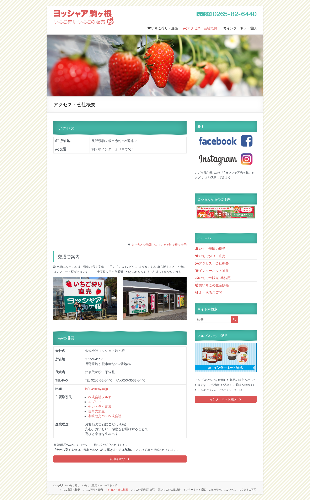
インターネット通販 (239, 28)
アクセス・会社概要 (200, 28)
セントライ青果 (99, 406)
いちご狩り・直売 (162, 28)
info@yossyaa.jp (96, 388)
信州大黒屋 (96, 411)
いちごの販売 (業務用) (213, 278)
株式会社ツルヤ (99, 397)
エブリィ (94, 402)
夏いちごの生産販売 (212, 285)
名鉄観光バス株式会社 (104, 416)
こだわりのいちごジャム (222, 489)
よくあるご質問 (208, 292)
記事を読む (120, 459)
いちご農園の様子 (210, 249)
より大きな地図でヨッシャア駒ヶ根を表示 (159, 244)
